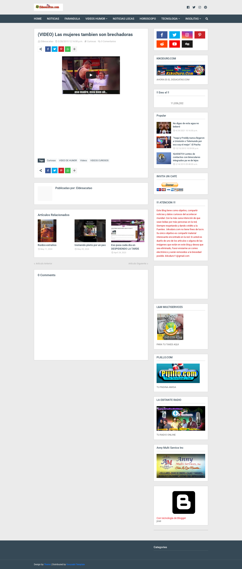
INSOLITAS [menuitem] (192, 18)
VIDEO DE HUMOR (68, 160)
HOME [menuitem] (38, 18)
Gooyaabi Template (75, 564)
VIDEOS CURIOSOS (99, 160)
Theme (47, 564)
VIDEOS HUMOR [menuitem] (95, 18)
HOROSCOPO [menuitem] (148, 18)
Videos (83, 160)
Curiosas (91, 41)
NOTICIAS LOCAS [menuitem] (123, 18)
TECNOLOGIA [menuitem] (169, 18)
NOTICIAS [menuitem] (53, 18)
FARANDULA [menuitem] (72, 18)
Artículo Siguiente (137, 262)
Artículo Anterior (44, 262)
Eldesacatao (47, 41)
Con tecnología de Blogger (184, 517)
